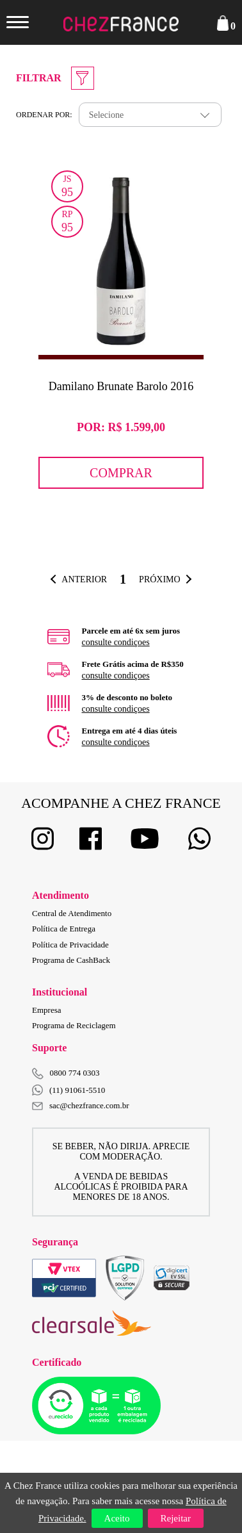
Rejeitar (176, 1518)
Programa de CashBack (71, 960)
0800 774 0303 (75, 1073)
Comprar (121, 473)
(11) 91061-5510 (68, 1090)
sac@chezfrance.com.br (80, 1105)
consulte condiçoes (116, 642)
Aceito (117, 1518)
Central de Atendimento (71, 913)
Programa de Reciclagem (74, 1025)
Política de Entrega (63, 928)
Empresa (46, 1010)
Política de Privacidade (70, 944)
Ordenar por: (44, 114)
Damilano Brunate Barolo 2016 (121, 386)
